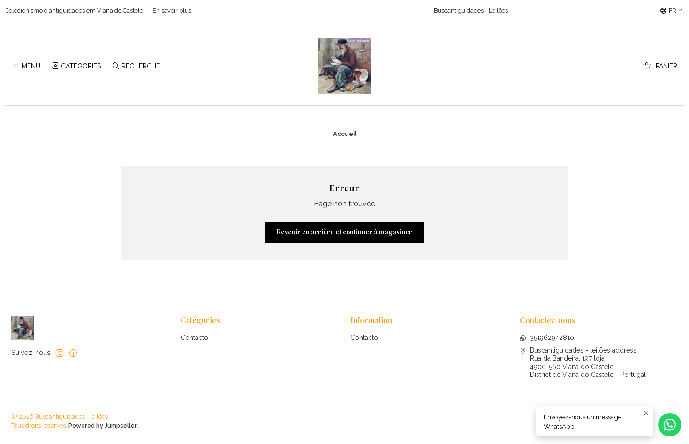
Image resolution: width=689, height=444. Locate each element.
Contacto (194, 337)
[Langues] (671, 11)
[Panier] (660, 66)
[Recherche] (136, 66)
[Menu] (26, 66)
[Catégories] (75, 66)
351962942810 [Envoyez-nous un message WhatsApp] (547, 337)
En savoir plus (183, 10)
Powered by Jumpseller (102, 425)
